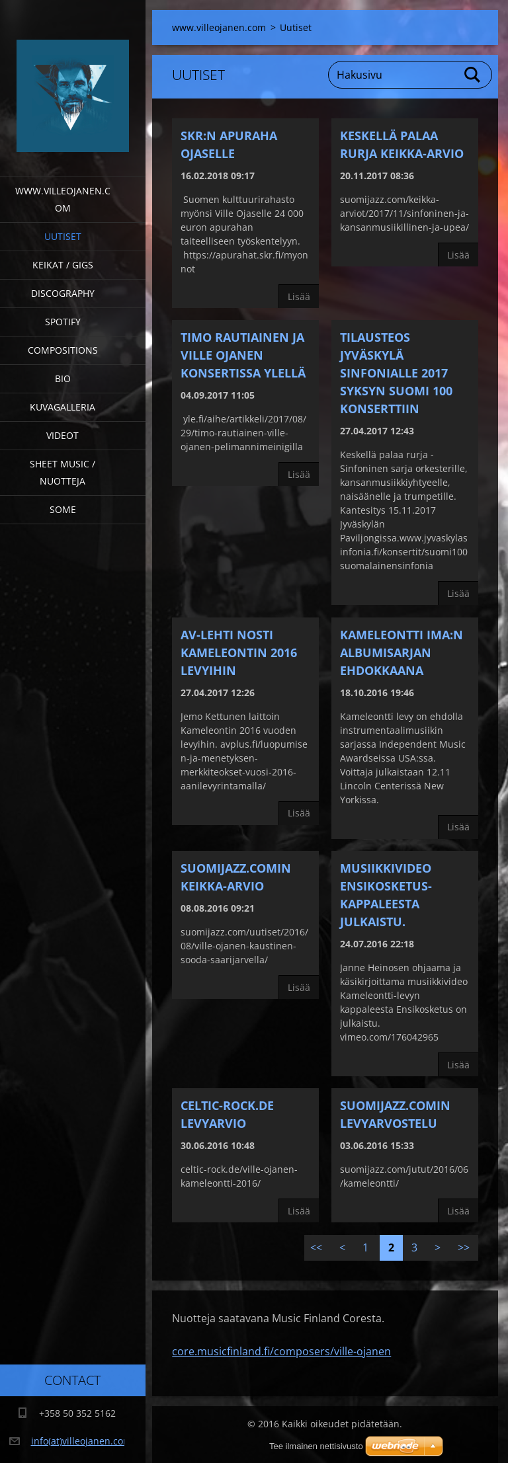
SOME (63, 509)
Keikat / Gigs (62, 264)
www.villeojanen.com (62, 199)
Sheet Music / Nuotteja (62, 472)
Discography (63, 293)
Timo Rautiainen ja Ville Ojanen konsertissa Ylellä (243, 355)
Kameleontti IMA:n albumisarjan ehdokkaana (401, 652)
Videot (62, 435)
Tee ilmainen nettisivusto (316, 1446)
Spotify (63, 321)
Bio (63, 378)
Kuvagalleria (62, 407)
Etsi (473, 75)
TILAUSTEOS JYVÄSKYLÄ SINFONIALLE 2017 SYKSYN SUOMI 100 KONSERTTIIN (396, 372)
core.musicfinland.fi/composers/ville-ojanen (281, 1351)
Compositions (63, 350)
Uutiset (62, 236)
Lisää (299, 296)
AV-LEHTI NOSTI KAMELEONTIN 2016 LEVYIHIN (239, 652)
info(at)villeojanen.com (81, 1441)
